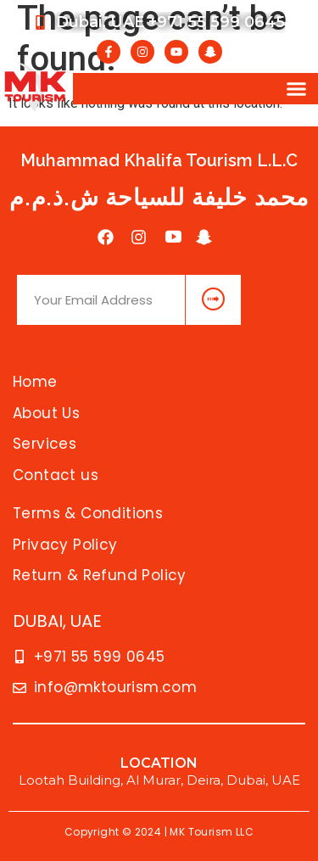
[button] (297, 89)
